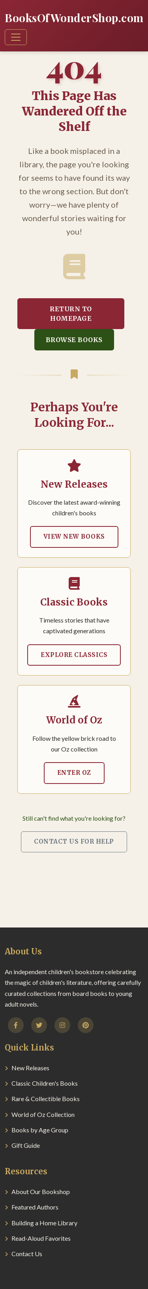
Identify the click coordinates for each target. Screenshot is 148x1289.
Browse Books (74, 340)
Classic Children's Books (44, 1083)
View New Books (74, 536)
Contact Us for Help (74, 841)
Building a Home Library (44, 1223)
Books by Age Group (39, 1130)
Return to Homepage (71, 313)
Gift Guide (25, 1145)
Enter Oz (74, 772)
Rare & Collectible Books (45, 1098)
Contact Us (26, 1253)
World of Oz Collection (43, 1114)
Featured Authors (34, 1207)
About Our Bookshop (40, 1191)
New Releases (30, 1067)
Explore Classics (74, 655)
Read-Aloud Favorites (41, 1238)
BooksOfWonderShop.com (74, 17)
